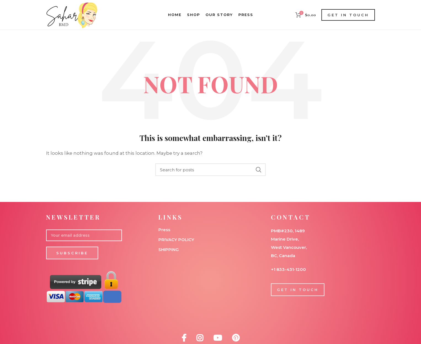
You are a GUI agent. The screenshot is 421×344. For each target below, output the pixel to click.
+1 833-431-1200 (288, 269)
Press (164, 229)
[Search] (210, 169)
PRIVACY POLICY (176, 239)
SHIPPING (168, 249)
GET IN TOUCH (348, 15)
